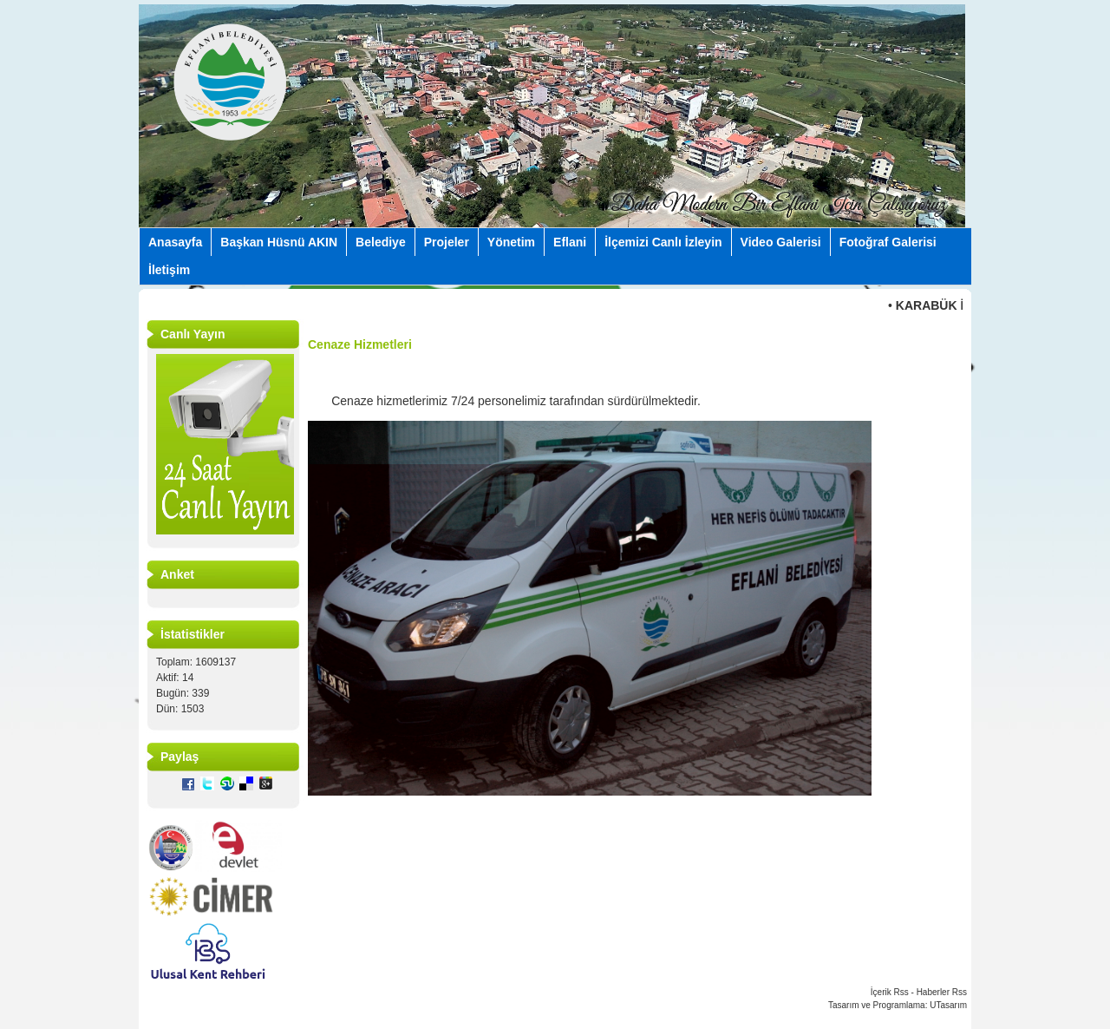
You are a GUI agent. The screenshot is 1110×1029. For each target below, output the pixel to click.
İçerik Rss (890, 992)
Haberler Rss (942, 992)
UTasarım (948, 1005)
